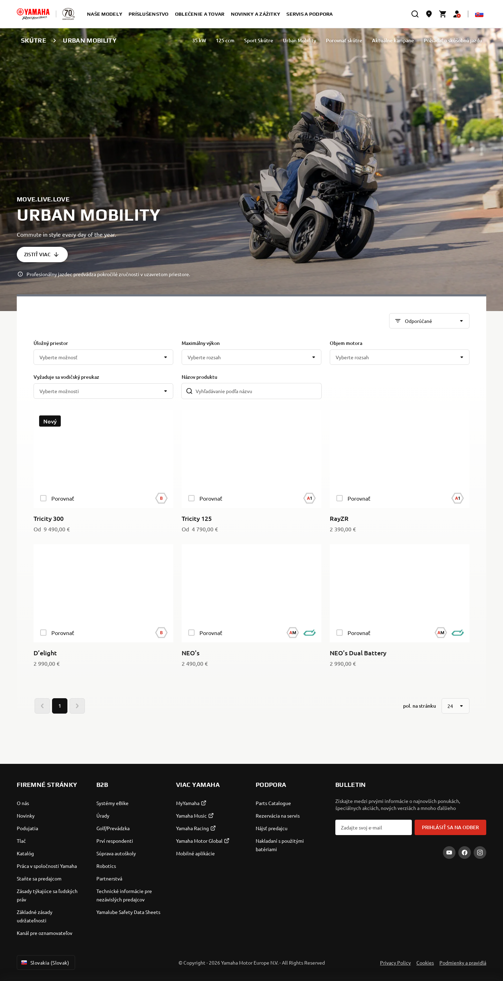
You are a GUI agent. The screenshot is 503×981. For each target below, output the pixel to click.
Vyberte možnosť (58, 357)
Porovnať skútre (344, 40)
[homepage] (33, 14)
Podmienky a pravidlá (462, 962)
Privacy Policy (395, 962)
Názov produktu (199, 377)
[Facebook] (464, 852)
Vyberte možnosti (59, 391)
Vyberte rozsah (204, 357)
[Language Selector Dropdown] (479, 14)
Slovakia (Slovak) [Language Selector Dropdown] (44, 962)
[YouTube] (449, 852)
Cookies (425, 962)
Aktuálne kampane (393, 40)
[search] (415, 14)
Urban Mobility (299, 40)
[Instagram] (480, 852)
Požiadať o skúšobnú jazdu (453, 40)
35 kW (199, 40)
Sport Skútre (258, 40)
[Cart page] (443, 14)
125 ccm (225, 40)
